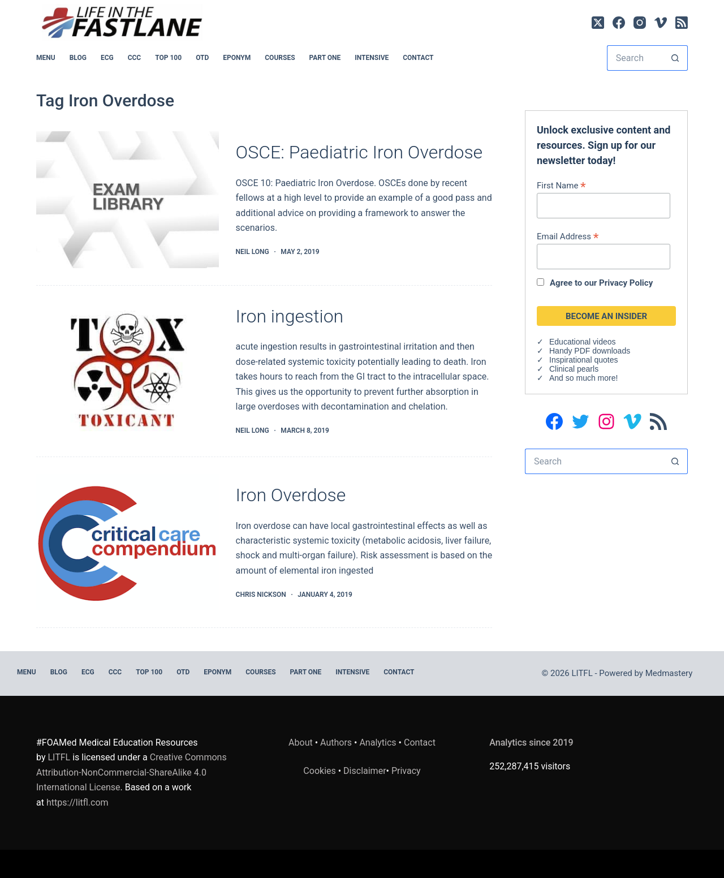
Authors (336, 742)
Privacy (406, 770)
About (300, 742)
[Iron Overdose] (127, 542)
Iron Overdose (291, 495)
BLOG (78, 58)
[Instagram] (640, 22)
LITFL (59, 757)
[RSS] (681, 22)
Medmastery (669, 673)
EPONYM (237, 58)
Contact (418, 58)
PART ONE (325, 58)
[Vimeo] (660, 22)
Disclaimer (364, 770)
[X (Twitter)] (598, 22)
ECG (107, 58)
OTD (202, 58)
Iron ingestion (290, 316)
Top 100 (168, 58)
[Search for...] (634, 58)
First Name (561, 185)
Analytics (377, 742)
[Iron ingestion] (127, 371)
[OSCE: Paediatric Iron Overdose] (127, 199)
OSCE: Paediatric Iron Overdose (359, 152)
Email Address (567, 236)
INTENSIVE (372, 58)
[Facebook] (619, 22)
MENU (45, 58)
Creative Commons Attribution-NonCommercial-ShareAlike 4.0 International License (131, 772)
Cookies (320, 770)
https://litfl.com (77, 802)
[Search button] (675, 58)
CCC (134, 58)
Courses (280, 58)
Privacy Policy (626, 283)
